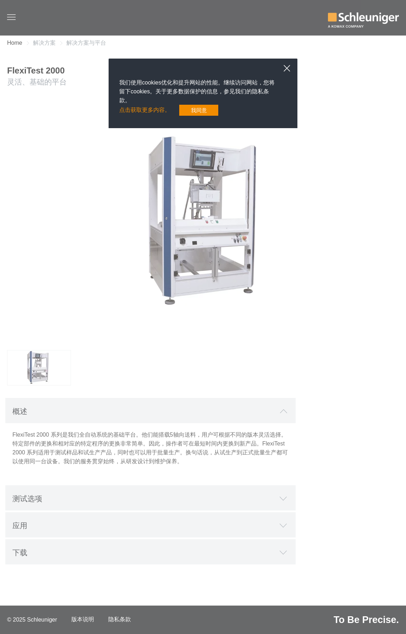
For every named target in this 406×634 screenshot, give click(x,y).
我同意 (198, 110)
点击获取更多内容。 (144, 110)
